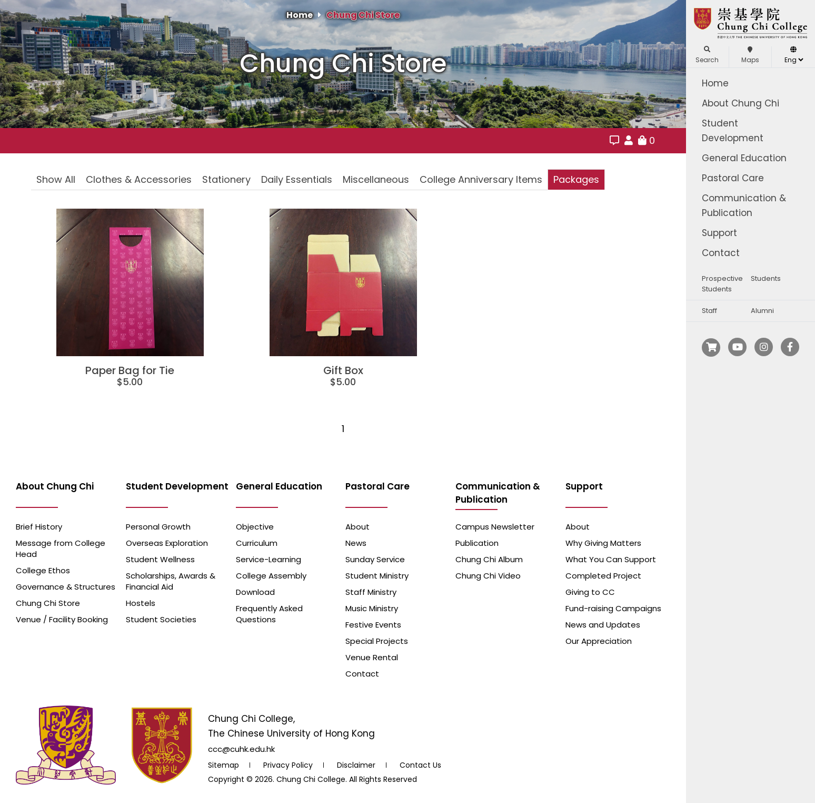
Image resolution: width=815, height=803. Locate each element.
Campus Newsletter (494, 526)
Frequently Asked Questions (269, 614)
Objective (255, 526)
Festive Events (373, 624)
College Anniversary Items (481, 179)
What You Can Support (610, 559)
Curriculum (256, 543)
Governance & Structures (65, 586)
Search (707, 55)
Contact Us (420, 765)
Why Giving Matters (603, 543)
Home (715, 83)
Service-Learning (268, 559)
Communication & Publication (744, 205)
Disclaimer (356, 765)
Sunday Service (375, 559)
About (357, 526)
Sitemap (223, 765)
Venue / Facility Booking (62, 619)
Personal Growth (158, 526)
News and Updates (602, 624)
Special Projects (376, 641)
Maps (750, 55)
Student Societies (161, 619)
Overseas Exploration (167, 543)
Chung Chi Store (363, 15)
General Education (744, 158)
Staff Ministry (370, 592)
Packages (576, 179)
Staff (709, 311)
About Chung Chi (740, 103)
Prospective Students (722, 283)
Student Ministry (377, 575)
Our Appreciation (598, 641)
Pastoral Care (733, 178)
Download (255, 592)
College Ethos (43, 570)
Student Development (732, 130)
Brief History (39, 526)
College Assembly (271, 575)
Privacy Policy (288, 765)
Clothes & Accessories (139, 179)
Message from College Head (60, 548)
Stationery (226, 179)
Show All (55, 179)
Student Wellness (160, 559)
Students (766, 278)
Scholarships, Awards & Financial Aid (170, 581)
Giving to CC (590, 592)
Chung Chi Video (488, 575)
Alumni (762, 311)
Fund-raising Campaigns (613, 608)
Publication (477, 543)
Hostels (140, 603)
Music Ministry (371, 608)
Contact (721, 253)
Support (719, 233)
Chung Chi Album (489, 559)
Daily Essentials (296, 179)
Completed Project (603, 575)
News (355, 543)
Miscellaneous (376, 179)
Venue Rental (371, 657)
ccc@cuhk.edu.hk (241, 749)
